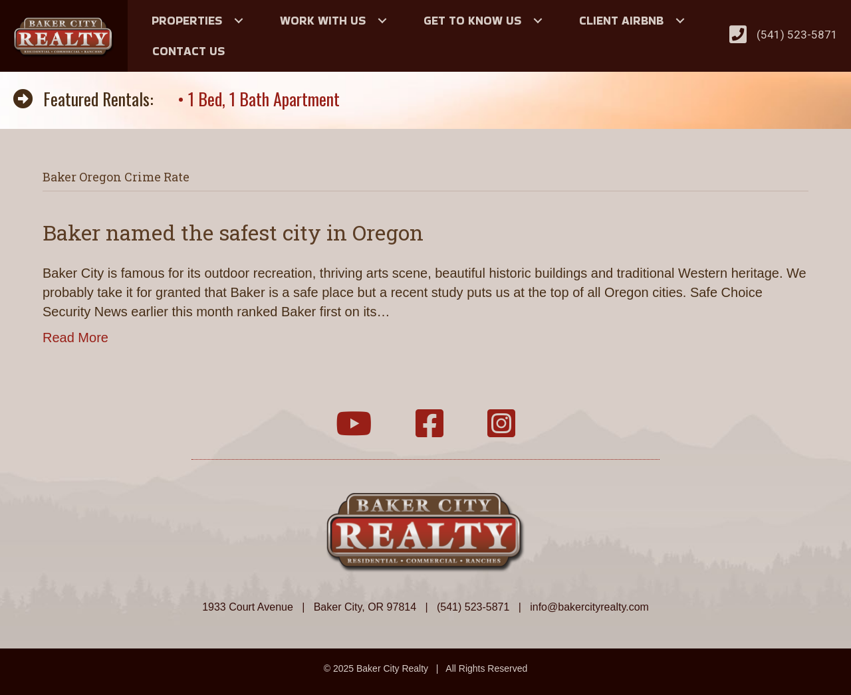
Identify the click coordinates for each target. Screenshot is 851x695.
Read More (75, 337)
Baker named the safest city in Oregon (233, 232)
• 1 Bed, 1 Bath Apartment (259, 99)
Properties (187, 20)
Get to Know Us (472, 20)
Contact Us (188, 51)
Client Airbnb (621, 20)
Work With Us (323, 20)
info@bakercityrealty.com (589, 607)
